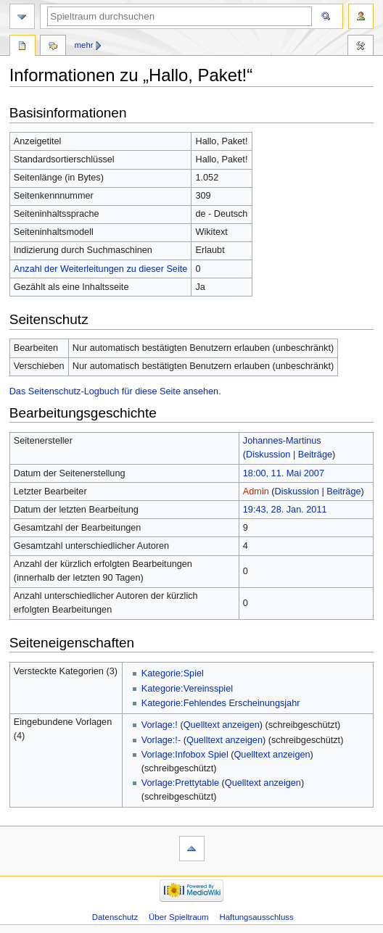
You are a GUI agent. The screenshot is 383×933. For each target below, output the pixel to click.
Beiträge (315, 454)
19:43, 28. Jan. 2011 (285, 510)
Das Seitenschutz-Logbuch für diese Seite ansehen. (115, 391)
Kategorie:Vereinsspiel (187, 689)
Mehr (84, 45)
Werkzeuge (360, 47)
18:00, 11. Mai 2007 (283, 473)
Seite (22, 47)
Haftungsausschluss (256, 917)
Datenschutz (115, 917)
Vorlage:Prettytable (180, 783)
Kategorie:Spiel (172, 673)
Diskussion (268, 454)
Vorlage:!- (161, 740)
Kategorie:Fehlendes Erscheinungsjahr (220, 703)
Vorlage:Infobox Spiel (184, 755)
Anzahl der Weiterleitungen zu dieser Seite (101, 269)
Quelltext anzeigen (222, 725)
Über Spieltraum (179, 917)
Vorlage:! (159, 725)
